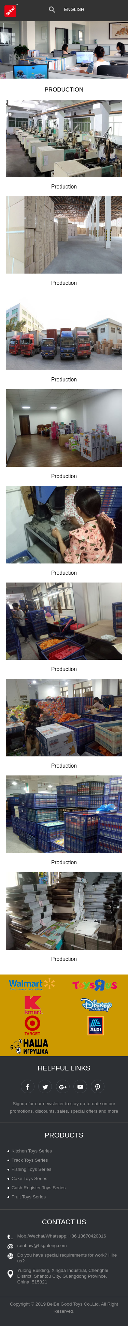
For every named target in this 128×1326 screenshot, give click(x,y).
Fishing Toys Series (32, 1169)
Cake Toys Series (29, 1178)
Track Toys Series (30, 1160)
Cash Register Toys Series (39, 1187)
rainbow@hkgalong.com (42, 1245)
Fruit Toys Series (29, 1196)
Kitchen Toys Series (32, 1150)
